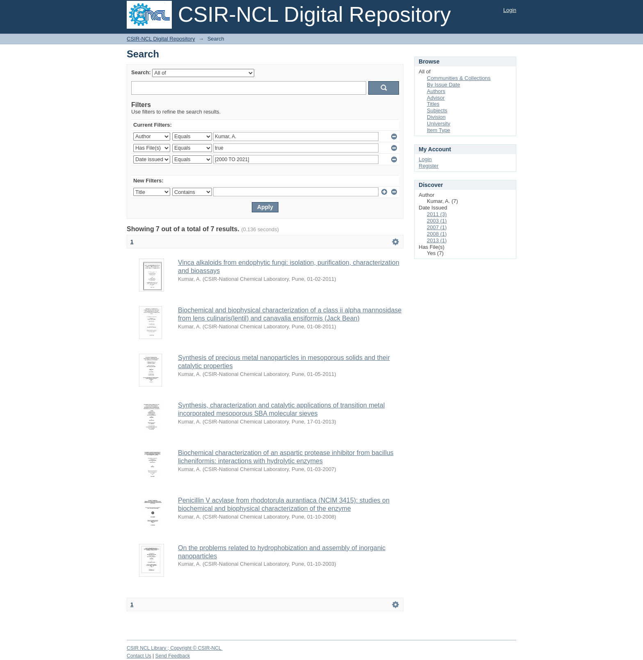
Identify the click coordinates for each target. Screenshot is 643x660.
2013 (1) (437, 240)
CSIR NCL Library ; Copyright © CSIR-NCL (175, 648)
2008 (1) (437, 234)
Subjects (437, 110)
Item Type (438, 130)
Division (436, 117)
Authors (436, 91)
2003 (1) (437, 221)
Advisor (436, 98)
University (438, 124)
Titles (433, 104)
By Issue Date (443, 85)
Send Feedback (172, 656)
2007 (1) (437, 227)
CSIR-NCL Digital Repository (161, 39)
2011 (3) (437, 214)
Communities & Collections (458, 78)
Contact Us (139, 656)
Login (509, 10)
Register (428, 166)
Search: (141, 72)
